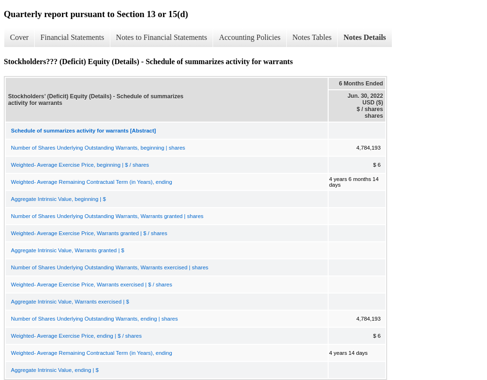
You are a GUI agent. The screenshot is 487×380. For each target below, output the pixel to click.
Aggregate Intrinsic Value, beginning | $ (58, 199)
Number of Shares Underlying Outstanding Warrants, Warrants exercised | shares (109, 267)
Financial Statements (72, 37)
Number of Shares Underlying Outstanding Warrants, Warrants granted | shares (107, 216)
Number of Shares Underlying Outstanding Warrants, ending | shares (94, 319)
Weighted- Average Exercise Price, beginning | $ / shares (80, 165)
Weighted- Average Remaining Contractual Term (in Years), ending (91, 182)
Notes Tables (312, 37)
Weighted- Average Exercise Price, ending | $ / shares (76, 336)
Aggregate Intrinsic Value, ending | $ (54, 370)
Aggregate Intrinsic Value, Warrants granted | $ (67, 250)
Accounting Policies (249, 37)
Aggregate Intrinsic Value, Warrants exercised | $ (70, 301)
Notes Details (364, 37)
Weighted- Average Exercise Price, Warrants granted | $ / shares (89, 233)
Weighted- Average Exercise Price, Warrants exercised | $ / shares (91, 284)
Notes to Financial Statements (161, 37)
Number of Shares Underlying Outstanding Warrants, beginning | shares (98, 148)
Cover (19, 37)
